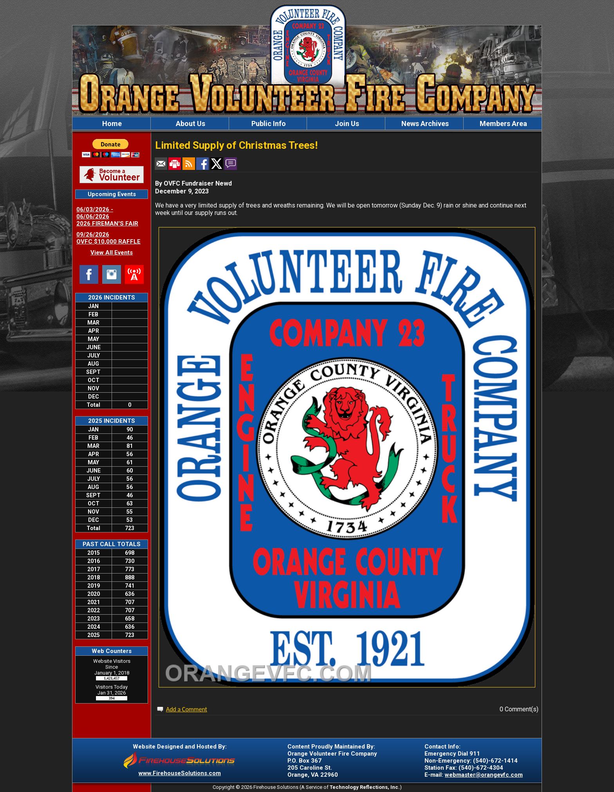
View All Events (111, 252)
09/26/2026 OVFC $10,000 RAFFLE (108, 238)
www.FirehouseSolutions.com (180, 773)
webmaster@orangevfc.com (484, 774)
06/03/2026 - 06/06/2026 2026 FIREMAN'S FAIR (107, 216)
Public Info (268, 123)
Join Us (346, 123)
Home (111, 123)
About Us (189, 123)
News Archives (424, 123)
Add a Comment (186, 709)
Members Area (502, 123)
